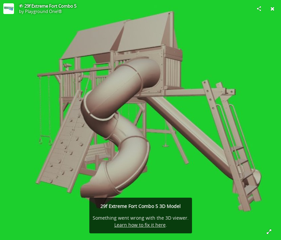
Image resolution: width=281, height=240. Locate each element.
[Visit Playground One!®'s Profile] (8, 8)
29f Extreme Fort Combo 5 (50, 6)
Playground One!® (43, 11)
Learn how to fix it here (140, 225)
